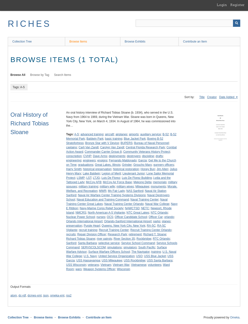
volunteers (154, 264)
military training (88, 186)
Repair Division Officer (91, 234)
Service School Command (138, 243)
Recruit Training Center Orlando (150, 230)
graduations (85, 164)
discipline (148, 156)
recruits (71, 234)
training (156, 251)
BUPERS (126, 143)
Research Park (117, 234)
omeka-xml (57, 295)
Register (237, 5)
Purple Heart (92, 225)
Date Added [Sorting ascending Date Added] (227, 97)
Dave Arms (100, 156)
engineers (89, 160)
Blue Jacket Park (135, 138)
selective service (109, 243)
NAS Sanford (134, 191)
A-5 (76, 134)
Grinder (127, 164)
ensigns (102, 160)
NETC (145, 208)
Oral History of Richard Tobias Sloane (29, 123)
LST (88, 178)
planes (166, 221)
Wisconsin (123, 269)
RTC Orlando (161, 238)
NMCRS (81, 212)
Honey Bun (147, 169)
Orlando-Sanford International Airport (128, 221)
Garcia (142, 160)
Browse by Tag (39, 75)
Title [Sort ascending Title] (202, 97)
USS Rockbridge (134, 260)
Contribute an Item (195, 41)
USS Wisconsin (76, 264)
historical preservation (97, 169)
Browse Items (78, 41)
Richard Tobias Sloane (80, 238)
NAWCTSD (132, 208)
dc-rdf (22, 295)
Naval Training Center (145, 199)
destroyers (133, 156)
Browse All (17, 75)
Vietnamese (138, 264)
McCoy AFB (93, 182)
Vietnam (106, 264)
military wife (107, 186)
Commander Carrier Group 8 (103, 151)
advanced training (91, 134)
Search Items (62, 75)
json (45, 295)
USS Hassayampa (88, 260)
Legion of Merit (111, 173)
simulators (130, 247)
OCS (110, 217)
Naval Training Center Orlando (124, 204)
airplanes (121, 134)
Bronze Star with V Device (102, 143)
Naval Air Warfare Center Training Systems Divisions (112, 195)
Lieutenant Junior (134, 173)
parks (156, 221)
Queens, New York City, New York (123, 225)
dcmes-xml (35, 295)
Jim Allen (162, 169)
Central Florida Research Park (145, 147)
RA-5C (151, 225)
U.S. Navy (90, 256)
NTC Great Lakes (137, 212)
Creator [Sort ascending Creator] (212, 97)
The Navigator (140, 251)
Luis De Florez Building (137, 178)
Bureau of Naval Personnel (151, 143)
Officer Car (156, 217)
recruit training (88, 230)
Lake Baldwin (91, 173)
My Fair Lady (116, 191)
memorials (159, 182)
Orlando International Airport (84, 221)
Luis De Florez (110, 178)
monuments (158, 186)
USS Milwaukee (112, 260)
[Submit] (236, 23)
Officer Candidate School (131, 217)
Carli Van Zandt (88, 147)
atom (13, 295)
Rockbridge (144, 238)
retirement (135, 234)
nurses (100, 217)
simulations (114, 247)
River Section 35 (124, 238)
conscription (74, 156)
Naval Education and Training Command (103, 199)
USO (139, 256)
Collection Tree (22, 41)
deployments (117, 156)
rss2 (68, 295)
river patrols (104, 238)
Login (222, 5)
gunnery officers (163, 164)
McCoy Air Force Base (117, 182)
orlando (169, 217)
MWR (102, 191)
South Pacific (146, 247)
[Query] (188, 23)
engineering (73, 160)
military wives (125, 186)
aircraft (109, 134)
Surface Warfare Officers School (109, 251)
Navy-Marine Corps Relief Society (101, 208)
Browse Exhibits (135, 41)
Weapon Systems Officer (99, 269)
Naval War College (157, 204)
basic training (113, 138)
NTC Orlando (159, 212)
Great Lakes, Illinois (107, 164)
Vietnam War (121, 264)
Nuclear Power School (80, 217)
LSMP (81, 178)
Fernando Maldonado (123, 160)
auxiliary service (150, 134)
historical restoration (126, 169)
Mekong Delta (142, 182)
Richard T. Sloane (154, 234)
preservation (74, 225)
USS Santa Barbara (159, 260)
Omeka (235, 317)
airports (134, 134)
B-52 (166, 134)
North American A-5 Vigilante (106, 212)
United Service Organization (116, 256)
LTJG (96, 178)
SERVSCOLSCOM (93, 247)
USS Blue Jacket (155, 256)
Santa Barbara (87, 243)
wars (79, 269)
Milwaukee (142, 186)
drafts (159, 156)
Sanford (71, 243)
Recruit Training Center (114, 230)
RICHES (29, 24)
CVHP (87, 156)
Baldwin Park (94, 138)
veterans (93, 264)
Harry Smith (73, 169)
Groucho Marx (142, 164)
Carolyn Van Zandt (112, 147)
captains (71, 147)
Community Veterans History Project (146, 151)
